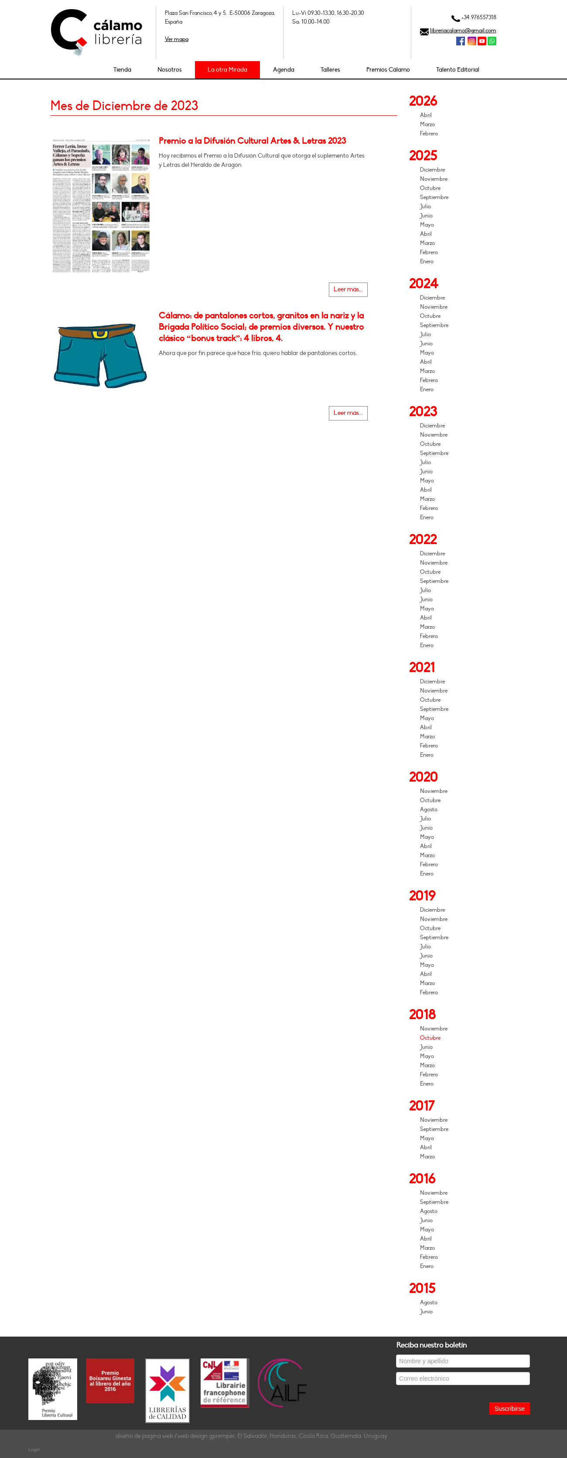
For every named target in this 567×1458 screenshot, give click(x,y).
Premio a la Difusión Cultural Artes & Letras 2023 (252, 141)
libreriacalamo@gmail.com (463, 30)
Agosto (428, 809)
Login (34, 1449)
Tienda (122, 69)
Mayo (427, 224)
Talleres (330, 69)
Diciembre (432, 169)
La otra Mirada (227, 69)
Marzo (427, 124)
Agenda (283, 69)
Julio (425, 206)
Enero (427, 261)
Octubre (430, 188)
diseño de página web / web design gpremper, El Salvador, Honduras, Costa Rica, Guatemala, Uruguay (251, 1436)
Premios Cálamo (388, 69)
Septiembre (434, 197)
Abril (426, 115)
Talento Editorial (457, 69)
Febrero (429, 133)
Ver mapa (176, 39)
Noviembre (433, 179)
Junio (426, 215)
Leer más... (348, 289)
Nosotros (169, 69)
